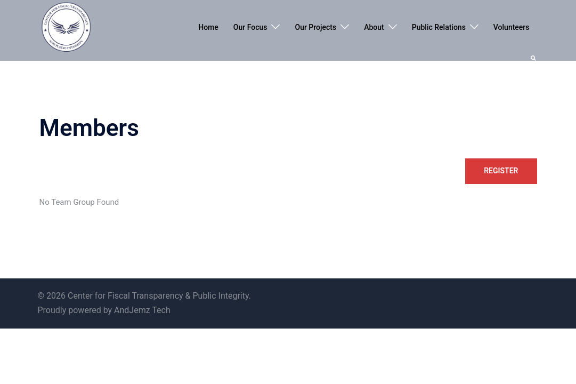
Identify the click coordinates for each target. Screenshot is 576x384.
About (374, 27)
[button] (534, 57)
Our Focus (250, 27)
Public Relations (439, 27)
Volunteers (511, 27)
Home (208, 27)
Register (501, 170)
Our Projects (315, 27)
